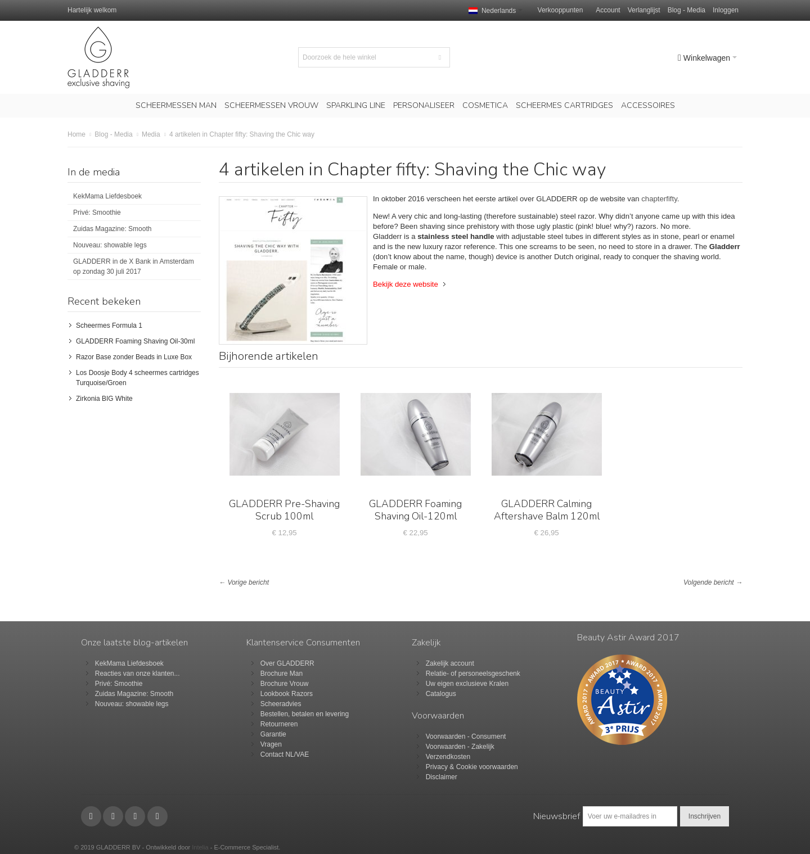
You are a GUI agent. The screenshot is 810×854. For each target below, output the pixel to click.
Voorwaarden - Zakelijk (460, 747)
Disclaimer (441, 777)
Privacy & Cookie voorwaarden (472, 767)
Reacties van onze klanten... (137, 673)
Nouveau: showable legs (110, 245)
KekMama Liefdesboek (107, 196)
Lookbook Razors (286, 694)
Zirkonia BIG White (104, 399)
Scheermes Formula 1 (109, 325)
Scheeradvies (281, 704)
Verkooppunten (560, 10)
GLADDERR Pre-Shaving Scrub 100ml (284, 510)
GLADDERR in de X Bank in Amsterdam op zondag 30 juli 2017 (133, 266)
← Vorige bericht (244, 582)
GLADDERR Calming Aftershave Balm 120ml (547, 510)
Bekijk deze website (405, 284)
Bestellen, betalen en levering (304, 714)
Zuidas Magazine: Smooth (112, 229)
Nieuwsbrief (556, 816)
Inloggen (726, 10)
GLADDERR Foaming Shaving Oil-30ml (135, 341)
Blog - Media (686, 10)
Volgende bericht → (712, 582)
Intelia (200, 847)
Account (608, 10)
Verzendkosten (448, 757)
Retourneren (279, 724)
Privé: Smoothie (97, 212)
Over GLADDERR (287, 663)
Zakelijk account (450, 663)
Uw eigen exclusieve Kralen (467, 684)
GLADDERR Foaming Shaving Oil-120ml (415, 510)
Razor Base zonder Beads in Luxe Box (134, 357)
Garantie (273, 734)
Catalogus (441, 694)
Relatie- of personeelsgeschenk (473, 673)
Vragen (271, 744)
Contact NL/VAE (284, 754)
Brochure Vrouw (284, 684)
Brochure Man (281, 673)
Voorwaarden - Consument (466, 736)
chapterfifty (659, 199)
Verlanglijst (644, 10)
